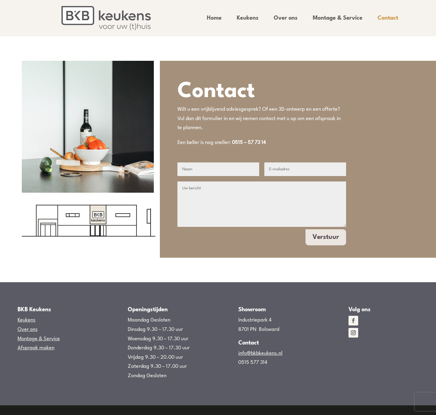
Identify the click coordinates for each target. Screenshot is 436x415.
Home (214, 18)
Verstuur (325, 237)
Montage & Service (337, 18)
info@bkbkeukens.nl (260, 353)
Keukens (248, 18)
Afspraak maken (36, 348)
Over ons (286, 18)
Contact (388, 18)
